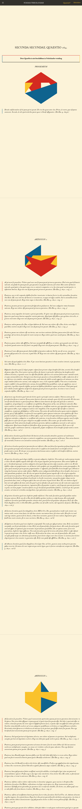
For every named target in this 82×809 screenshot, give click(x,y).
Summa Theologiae (34, 3)
